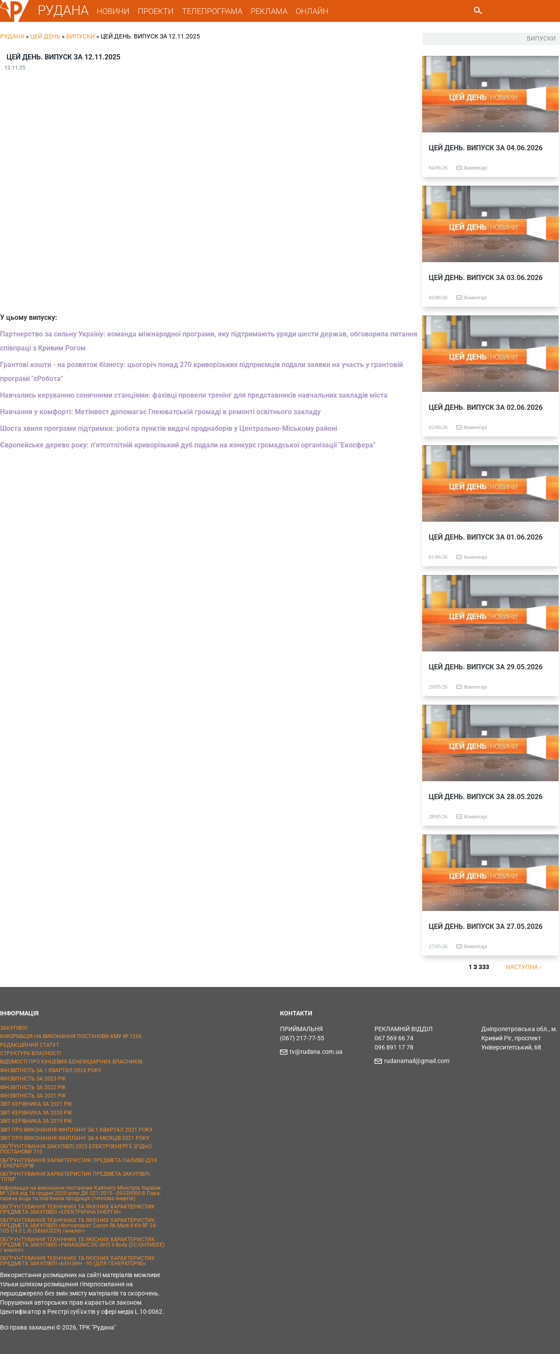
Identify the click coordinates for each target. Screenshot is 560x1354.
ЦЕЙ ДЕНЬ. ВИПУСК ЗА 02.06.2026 (485, 407)
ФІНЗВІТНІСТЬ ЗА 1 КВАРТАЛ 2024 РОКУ (51, 1070)
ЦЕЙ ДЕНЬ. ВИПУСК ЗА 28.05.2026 (485, 797)
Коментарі (475, 168)
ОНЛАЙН (312, 11)
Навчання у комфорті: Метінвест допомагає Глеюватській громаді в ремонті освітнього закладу (160, 412)
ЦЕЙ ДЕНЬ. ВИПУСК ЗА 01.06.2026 (485, 537)
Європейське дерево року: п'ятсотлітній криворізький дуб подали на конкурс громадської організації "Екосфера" (187, 445)
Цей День (45, 36)
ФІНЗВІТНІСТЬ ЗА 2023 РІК (33, 1079)
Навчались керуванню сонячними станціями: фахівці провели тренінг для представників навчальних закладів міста (194, 395)
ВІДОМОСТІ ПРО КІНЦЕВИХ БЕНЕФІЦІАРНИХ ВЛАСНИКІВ (71, 1062)
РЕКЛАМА (269, 11)
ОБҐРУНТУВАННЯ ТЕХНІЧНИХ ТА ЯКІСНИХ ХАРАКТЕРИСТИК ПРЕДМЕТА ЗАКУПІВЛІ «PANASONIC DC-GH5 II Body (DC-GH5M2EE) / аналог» (82, 1244)
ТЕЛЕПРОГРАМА (212, 11)
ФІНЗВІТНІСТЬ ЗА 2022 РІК (33, 1087)
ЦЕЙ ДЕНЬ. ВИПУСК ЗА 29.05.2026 (485, 667)
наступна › (523, 966)
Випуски (80, 36)
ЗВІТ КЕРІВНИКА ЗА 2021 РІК (36, 1104)
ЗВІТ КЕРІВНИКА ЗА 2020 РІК (36, 1113)
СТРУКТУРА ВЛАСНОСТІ (30, 1053)
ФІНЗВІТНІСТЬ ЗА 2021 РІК (33, 1096)
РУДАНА (63, 10)
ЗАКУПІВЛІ (13, 1028)
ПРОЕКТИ (156, 11)
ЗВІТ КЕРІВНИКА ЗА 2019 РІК (36, 1121)
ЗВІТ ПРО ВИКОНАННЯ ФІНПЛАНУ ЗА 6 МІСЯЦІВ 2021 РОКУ (75, 1138)
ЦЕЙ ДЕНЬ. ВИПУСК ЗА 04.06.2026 (485, 148)
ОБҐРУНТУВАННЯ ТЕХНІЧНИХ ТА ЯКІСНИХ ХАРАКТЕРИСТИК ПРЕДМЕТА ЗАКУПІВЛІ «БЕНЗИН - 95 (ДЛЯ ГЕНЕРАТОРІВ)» (77, 1261)
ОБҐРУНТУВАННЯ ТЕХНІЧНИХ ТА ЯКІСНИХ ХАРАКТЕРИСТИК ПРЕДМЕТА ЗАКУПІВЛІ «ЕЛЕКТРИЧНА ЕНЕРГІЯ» (77, 1209)
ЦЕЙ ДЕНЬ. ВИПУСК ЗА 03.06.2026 (485, 278)
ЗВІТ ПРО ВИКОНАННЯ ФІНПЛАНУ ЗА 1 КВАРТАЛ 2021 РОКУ (76, 1130)
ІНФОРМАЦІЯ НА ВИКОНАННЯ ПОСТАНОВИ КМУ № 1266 (71, 1036)
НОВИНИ (113, 11)
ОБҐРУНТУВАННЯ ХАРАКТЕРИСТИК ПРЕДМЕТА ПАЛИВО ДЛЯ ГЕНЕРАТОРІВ (78, 1163)
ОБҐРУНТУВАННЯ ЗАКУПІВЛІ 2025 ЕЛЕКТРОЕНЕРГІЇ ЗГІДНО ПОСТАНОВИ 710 (76, 1149)
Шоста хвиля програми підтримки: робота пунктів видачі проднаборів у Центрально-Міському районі (168, 428)
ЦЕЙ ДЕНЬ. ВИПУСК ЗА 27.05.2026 (485, 926)
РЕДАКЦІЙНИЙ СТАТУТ (29, 1045)
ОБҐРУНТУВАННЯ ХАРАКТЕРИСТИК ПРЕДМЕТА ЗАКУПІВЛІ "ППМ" (75, 1176)
